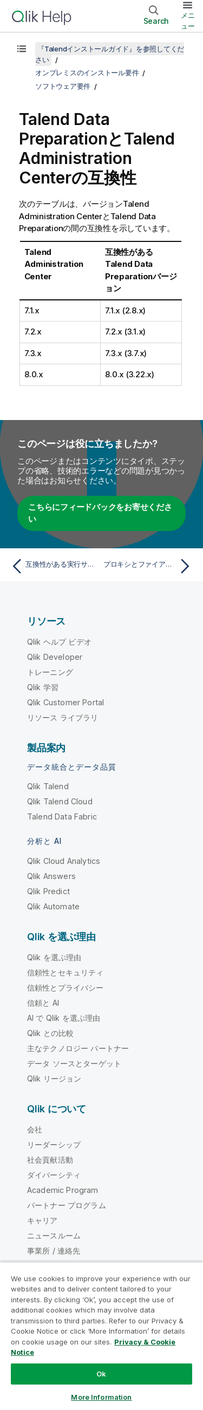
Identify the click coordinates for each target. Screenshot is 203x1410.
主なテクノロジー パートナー (78, 1048)
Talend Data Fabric (62, 816)
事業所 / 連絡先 (53, 1250)
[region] (101, 1336)
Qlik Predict (48, 891)
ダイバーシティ (54, 1174)
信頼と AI (43, 1002)
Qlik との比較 (50, 1033)
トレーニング (50, 672)
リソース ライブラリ (63, 717)
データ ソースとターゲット (74, 1063)
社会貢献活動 (50, 1159)
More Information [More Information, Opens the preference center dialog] (101, 1397)
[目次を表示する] (22, 48)
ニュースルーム (54, 1235)
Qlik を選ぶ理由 (54, 957)
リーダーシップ (54, 1144)
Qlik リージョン (54, 1078)
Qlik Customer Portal (65, 702)
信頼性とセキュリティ (65, 972)
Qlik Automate (53, 906)
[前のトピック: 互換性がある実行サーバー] (54, 566)
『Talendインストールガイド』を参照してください (109, 54)
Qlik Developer (54, 656)
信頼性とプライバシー (65, 987)
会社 (34, 1129)
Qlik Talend (48, 786)
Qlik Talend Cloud (60, 801)
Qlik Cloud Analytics (63, 860)
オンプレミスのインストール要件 (87, 72)
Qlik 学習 (42, 687)
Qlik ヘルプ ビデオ (59, 641)
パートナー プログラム (66, 1205)
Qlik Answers (51, 876)
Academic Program (63, 1190)
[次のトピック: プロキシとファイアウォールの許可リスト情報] (149, 566)
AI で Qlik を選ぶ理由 (63, 1017)
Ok (101, 1373)
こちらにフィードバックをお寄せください (100, 513)
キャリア (42, 1220)
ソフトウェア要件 (62, 86)
